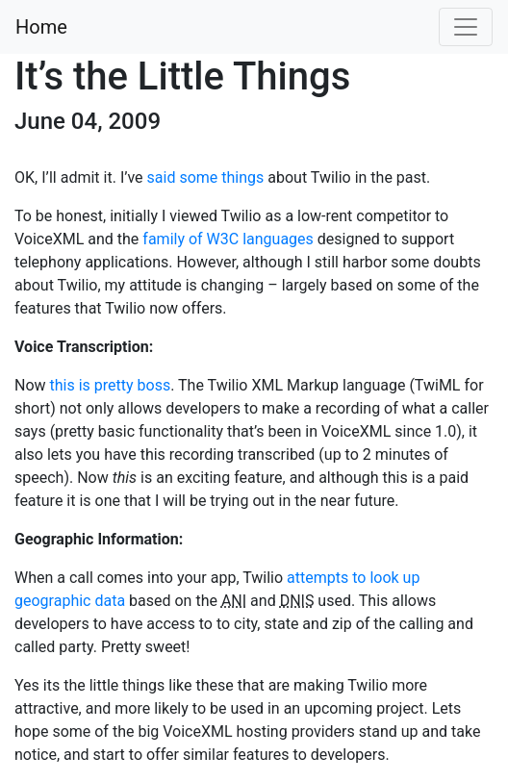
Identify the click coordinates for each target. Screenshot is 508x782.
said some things (206, 177)
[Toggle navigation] (466, 27)
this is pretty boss (110, 385)
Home (41, 26)
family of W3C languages (228, 239)
